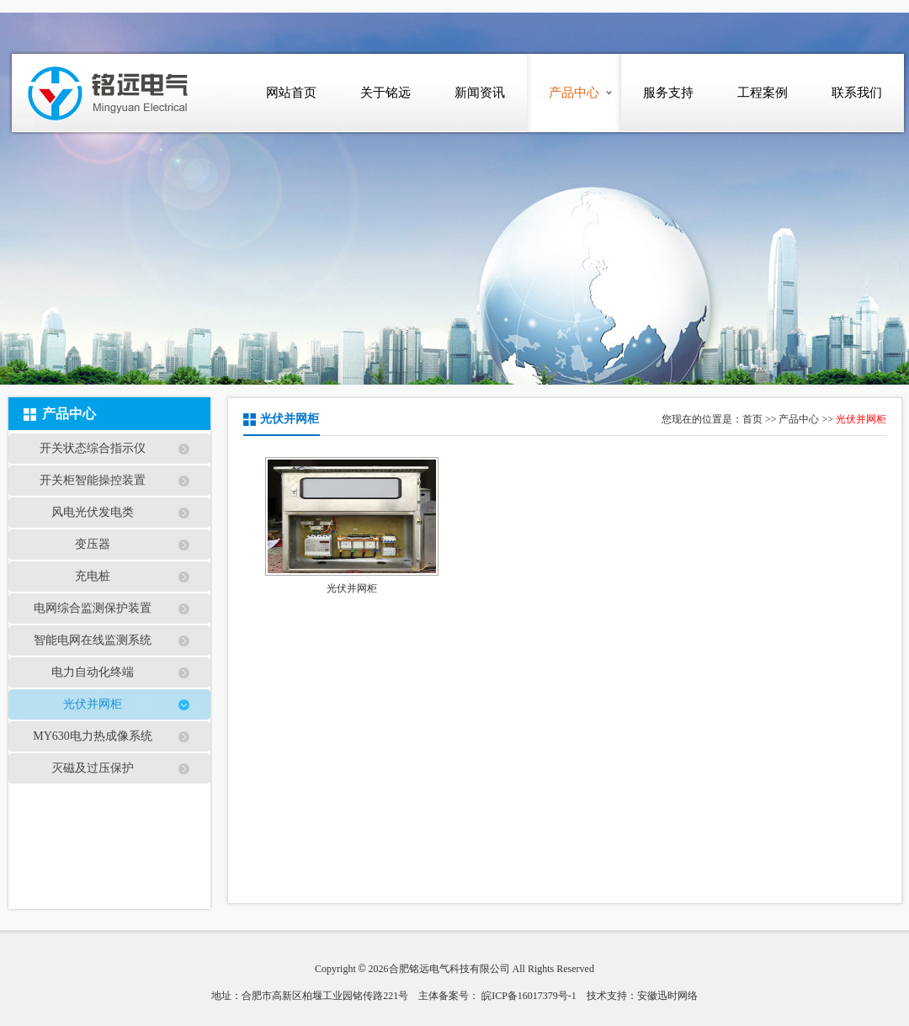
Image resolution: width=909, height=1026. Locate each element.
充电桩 (92, 576)
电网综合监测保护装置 (93, 608)
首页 (752, 419)
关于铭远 (385, 92)
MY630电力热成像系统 (92, 736)
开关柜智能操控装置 (93, 480)
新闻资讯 (479, 92)
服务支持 (668, 92)
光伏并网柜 (92, 704)
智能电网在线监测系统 (93, 640)
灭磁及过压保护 (92, 768)
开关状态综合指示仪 (93, 448)
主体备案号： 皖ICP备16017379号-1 (497, 996)
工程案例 (762, 92)
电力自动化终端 (92, 672)
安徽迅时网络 (667, 996)
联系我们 (857, 92)
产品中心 (574, 92)
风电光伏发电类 (92, 512)
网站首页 (291, 92)
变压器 (92, 544)
